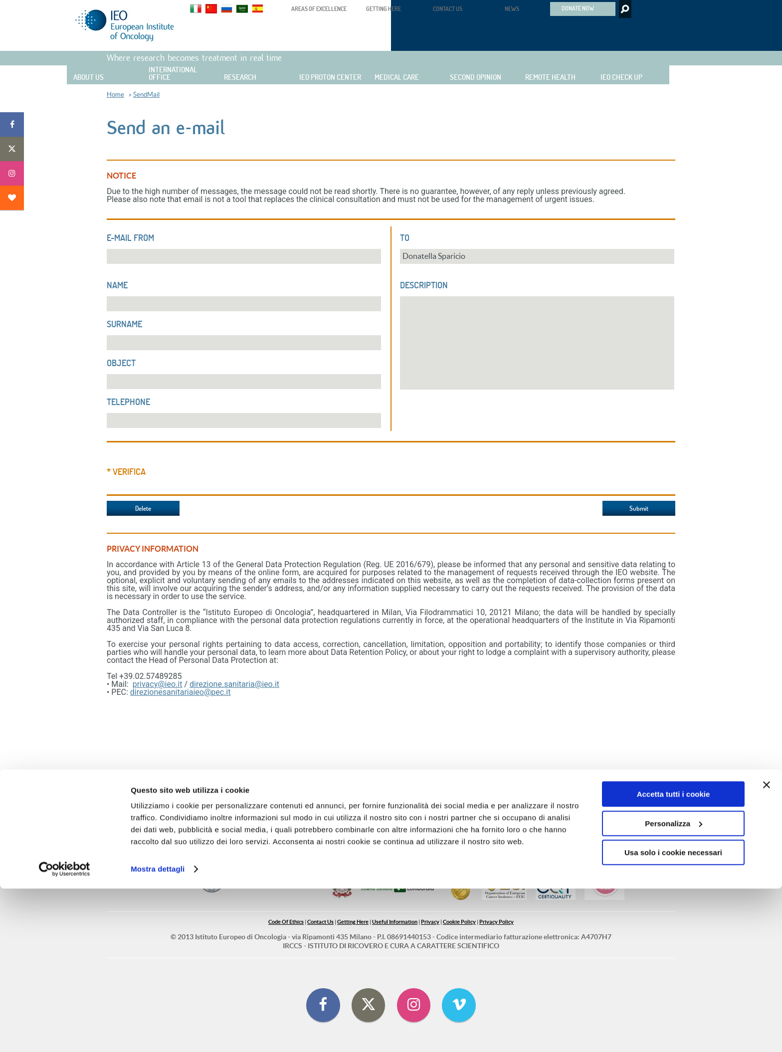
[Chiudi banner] (766, 948)
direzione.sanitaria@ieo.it (234, 684)
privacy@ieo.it (158, 684)
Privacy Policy (496, 922)
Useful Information (394, 922)
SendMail (146, 94)
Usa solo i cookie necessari (673, 1016)
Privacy (430, 922)
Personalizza (673, 986)
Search (624, 9)
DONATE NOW (578, 7)
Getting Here (353, 922)
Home (115, 94)
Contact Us (320, 922)
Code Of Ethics (286, 922)
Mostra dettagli (158, 1032)
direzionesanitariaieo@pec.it (180, 692)
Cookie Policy (459, 922)
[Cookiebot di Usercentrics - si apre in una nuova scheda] (64, 1032)
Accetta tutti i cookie (673, 957)
